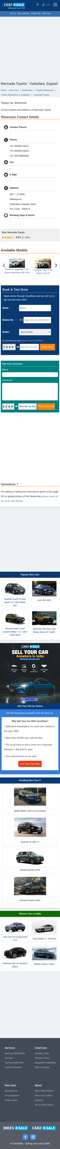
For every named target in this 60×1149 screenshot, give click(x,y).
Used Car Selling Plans (15, 1053)
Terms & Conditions (35, 340)
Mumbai (38, 1053)
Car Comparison (12, 1095)
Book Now (47, 347)
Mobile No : (8, 320)
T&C (37, 1104)
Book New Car (11, 1091)
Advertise (39, 1100)
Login (46, 4)
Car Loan (9, 1058)
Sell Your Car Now (30, 764)
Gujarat (37, 4)
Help (37, 1091)
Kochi (46, 1058)
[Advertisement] (30, 48)
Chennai (38, 1058)
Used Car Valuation (13, 1067)
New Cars (46, 13)
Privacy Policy (47, 1104)
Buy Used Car (23, 13)
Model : (6, 332)
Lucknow (45, 1067)
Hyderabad (51, 1062)
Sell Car (13, 13)
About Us (39, 1095)
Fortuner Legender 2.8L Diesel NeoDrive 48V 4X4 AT (17, 272)
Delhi (37, 1067)
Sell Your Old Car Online (30, 706)
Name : (6, 308)
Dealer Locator (11, 1100)
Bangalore (39, 1062)
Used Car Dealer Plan (14, 1062)
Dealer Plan (36, 13)
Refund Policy (47, 1091)
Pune (46, 1053)
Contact (48, 1095)
